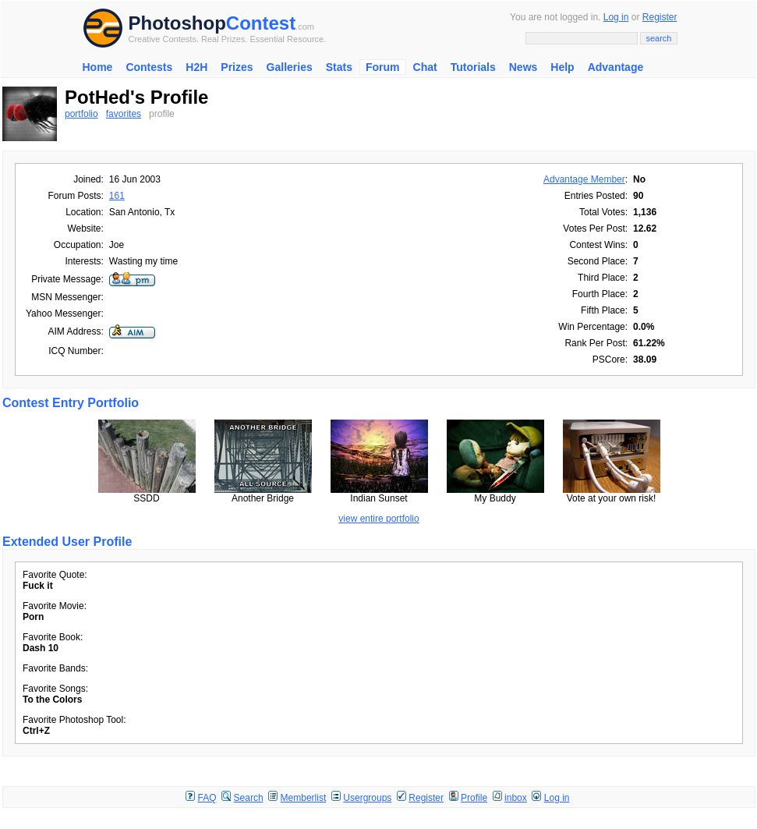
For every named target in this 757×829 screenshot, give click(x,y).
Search (249, 797)
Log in (616, 17)
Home (98, 67)
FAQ (207, 797)
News (523, 67)
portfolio (81, 113)
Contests (149, 67)
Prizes (237, 67)
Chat (425, 67)
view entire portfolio (378, 518)
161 (117, 195)
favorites (123, 113)
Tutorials (473, 67)
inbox (515, 797)
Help (562, 67)
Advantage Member (584, 179)
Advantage (616, 67)
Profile (474, 797)
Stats (339, 67)
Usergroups (367, 797)
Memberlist (304, 797)
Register (659, 17)
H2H (196, 67)
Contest (260, 23)
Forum (383, 67)
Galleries (290, 67)
